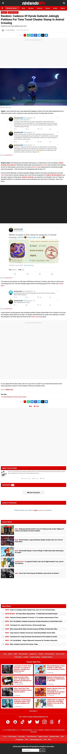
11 (11, 555)
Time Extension (31, 736)
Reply (42, 478)
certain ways (35, 317)
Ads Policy (18, 657)
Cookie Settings (35, 657)
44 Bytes (41, 730)
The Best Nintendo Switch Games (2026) (13, 397)
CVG (45, 739)
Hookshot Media (11, 730)
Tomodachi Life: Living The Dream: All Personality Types (25, 625)
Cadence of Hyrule (27, 177)
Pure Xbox (21, 736)
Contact (40, 654)
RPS (49, 739)
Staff (15, 654)
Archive (25, 657)
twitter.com (9, 389)
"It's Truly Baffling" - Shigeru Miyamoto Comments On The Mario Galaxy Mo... (31, 640)
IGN (62, 736)
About (10, 654)
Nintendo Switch (13, 12)
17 (11, 577)
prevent (45, 165)
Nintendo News (54, 736)
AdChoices (47, 730)
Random (4, 12)
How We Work (23, 654)
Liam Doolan (11, 30)
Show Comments (33, 492)
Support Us (33, 654)
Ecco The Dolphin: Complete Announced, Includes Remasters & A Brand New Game (33, 621)
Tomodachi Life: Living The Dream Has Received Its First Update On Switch (31, 636)
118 (37, 406)
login (35, 510)
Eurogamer (19, 739)
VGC (26, 739)
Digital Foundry (43, 736)
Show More (33, 711)
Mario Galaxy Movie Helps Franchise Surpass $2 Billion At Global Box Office (31, 629)
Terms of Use (60, 654)
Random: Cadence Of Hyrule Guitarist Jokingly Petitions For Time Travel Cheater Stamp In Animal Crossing (32, 19)
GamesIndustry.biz (36, 739)
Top (4, 654)
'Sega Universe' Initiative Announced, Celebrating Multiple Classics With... (30, 633)
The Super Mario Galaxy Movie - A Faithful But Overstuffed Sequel (31, 614)
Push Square (12, 736)
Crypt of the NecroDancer (54, 175)
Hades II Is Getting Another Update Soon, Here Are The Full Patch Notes (30, 610)
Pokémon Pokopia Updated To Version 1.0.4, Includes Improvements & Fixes (31, 617)
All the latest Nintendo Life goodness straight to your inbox (33, 746)
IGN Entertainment (27, 730)
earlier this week (35, 167)
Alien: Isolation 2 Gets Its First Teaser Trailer (21, 644)
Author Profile (26, 478)
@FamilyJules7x (9, 155)
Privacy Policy (49, 654)
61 (11, 566)
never (3, 175)
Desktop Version (47, 657)
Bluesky (35, 478)
